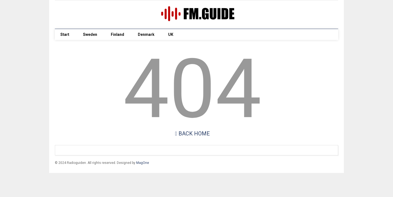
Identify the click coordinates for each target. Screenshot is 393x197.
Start (64, 34)
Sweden (90, 34)
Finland (117, 34)
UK (170, 34)
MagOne (142, 163)
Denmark (146, 34)
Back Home (192, 133)
